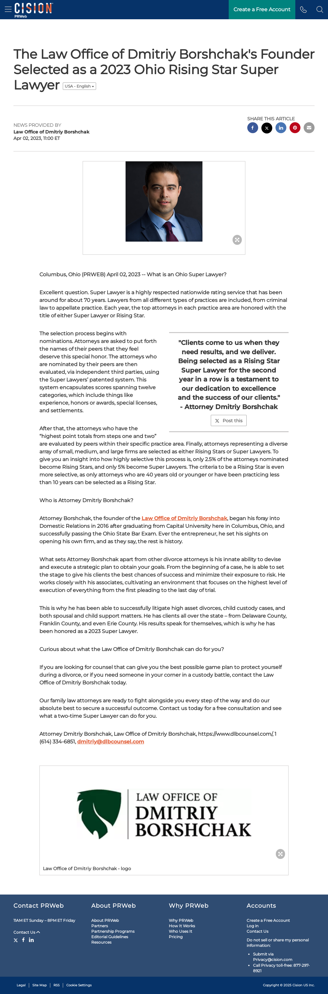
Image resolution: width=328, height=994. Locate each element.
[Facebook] (23, 940)
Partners (99, 925)
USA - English (79, 86)
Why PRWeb (181, 920)
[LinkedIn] (31, 940)
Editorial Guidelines (109, 936)
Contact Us (26, 932)
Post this (228, 421)
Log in (252, 925)
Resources (101, 942)
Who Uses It (180, 931)
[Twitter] (16, 940)
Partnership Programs (113, 931)
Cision (297, 985)
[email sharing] (309, 128)
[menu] (8, 9)
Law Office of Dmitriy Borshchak (184, 518)
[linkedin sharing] (280, 128)
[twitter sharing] (266, 129)
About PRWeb (105, 920)
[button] (320, 9)
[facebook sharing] (252, 128)
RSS (56, 985)
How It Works (182, 925)
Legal (21, 985)
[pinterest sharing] (295, 128)
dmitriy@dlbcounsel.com (110, 742)
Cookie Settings (79, 985)
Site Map (39, 985)
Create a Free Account (268, 920)
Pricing (176, 936)
